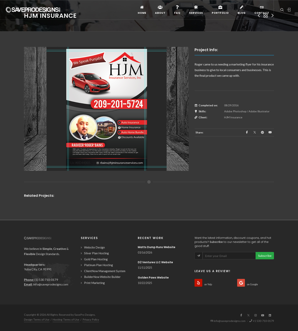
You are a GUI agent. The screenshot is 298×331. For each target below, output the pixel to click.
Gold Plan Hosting (96, 259)
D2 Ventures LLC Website (155, 262)
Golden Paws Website (153, 277)
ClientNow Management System (104, 271)
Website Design (94, 247)
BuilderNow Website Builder (102, 277)
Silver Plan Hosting (96, 253)
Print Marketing (94, 283)
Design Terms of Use (36, 319)
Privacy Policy (91, 319)
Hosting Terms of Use (66, 319)
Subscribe (264, 255)
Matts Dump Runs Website (156, 247)
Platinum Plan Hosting (98, 265)
